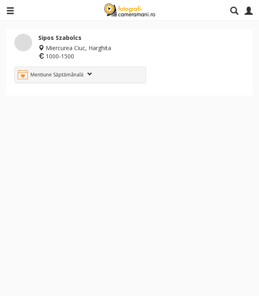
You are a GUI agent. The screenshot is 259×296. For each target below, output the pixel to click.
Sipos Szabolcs (60, 38)
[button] (80, 75)
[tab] (80, 75)
